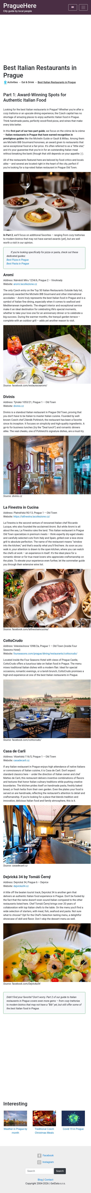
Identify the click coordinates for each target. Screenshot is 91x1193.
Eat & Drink (28, 82)
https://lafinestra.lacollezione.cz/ (31, 516)
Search (60, 1171)
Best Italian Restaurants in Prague (57, 82)
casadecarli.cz (21, 760)
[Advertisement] (45, 38)
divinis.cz (18, 405)
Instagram (45, 1162)
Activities (12, 82)
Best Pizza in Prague (18, 259)
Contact (49, 1179)
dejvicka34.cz (21, 886)
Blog (40, 1179)
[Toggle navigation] (83, 7)
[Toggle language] (72, 7)
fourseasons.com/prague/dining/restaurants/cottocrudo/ (45, 653)
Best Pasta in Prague (18, 263)
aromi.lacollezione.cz (25, 284)
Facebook (45, 1155)
